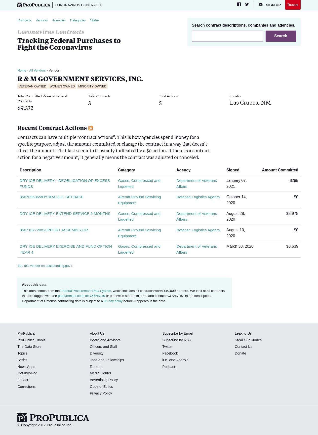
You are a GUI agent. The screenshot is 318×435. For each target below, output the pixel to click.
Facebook (170, 354)
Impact (22, 380)
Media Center (101, 374)
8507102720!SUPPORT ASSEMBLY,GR (54, 230)
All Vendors (37, 71)
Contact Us (244, 347)
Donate (292, 5)
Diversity (97, 354)
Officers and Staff (104, 347)
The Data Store (29, 347)
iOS (165, 360)
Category (128, 170)
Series (22, 360)
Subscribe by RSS (177, 340)
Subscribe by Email (177, 334)
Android (182, 360)
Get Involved (27, 374)
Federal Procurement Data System (86, 291)
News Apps (26, 367)
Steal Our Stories (248, 340)
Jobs (94, 360)
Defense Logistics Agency (199, 197)
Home (21, 71)
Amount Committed (278, 170)
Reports (96, 367)
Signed (235, 170)
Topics (22, 354)
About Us (97, 334)
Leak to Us (243, 334)
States (96, 20)
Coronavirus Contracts (79, 5)
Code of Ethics (102, 387)
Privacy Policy (101, 393)
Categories (79, 20)
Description (32, 170)
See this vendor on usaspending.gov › (45, 266)
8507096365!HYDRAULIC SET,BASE (52, 197)
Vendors (42, 20)
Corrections (26, 387)
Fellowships (115, 360)
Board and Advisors (105, 340)
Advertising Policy (104, 380)
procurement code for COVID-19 (82, 296)
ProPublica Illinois (31, 340)
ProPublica (26, 334)
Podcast (168, 367)
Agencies (60, 20)
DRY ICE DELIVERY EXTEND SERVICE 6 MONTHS (66, 214)
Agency (186, 170)
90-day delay (113, 301)
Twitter (167, 347)
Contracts (24, 20)
